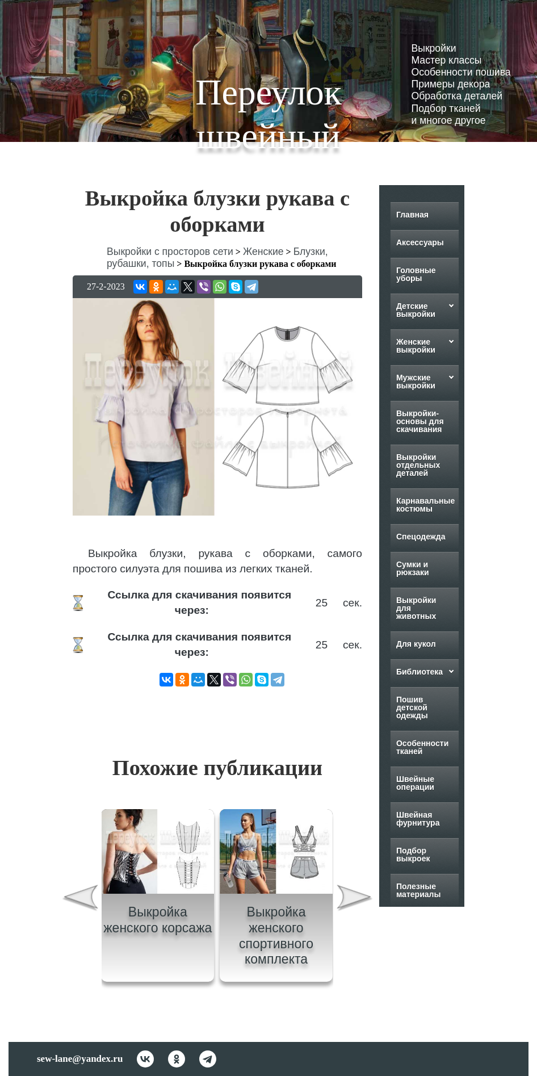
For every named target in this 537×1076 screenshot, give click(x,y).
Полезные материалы (418, 890)
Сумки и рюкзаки (412, 568)
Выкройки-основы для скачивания (420, 421)
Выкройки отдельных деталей (418, 465)
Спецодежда (421, 536)
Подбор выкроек (413, 854)
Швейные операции (415, 783)
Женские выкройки (415, 345)
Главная (412, 214)
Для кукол (416, 643)
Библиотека (419, 671)
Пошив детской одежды (412, 707)
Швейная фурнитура (418, 818)
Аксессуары (420, 242)
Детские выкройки (415, 310)
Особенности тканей (422, 747)
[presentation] (80, 899)
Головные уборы (416, 274)
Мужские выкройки (415, 381)
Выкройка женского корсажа (157, 920)
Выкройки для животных (416, 608)
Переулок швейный (268, 114)
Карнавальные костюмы (425, 504)
